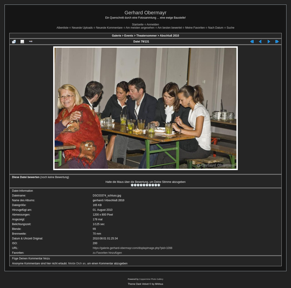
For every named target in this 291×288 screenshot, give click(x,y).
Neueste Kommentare (109, 27)
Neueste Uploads (82, 27)
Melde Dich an (77, 263)
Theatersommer (146, 35)
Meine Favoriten (195, 27)
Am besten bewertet (170, 27)
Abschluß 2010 (169, 35)
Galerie (116, 35)
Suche (230, 27)
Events (128, 35)
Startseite (138, 24)
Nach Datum (215, 27)
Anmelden (153, 24)
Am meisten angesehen (140, 27)
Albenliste (62, 27)
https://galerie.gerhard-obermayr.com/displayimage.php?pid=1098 (132, 248)
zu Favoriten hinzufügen (107, 252)
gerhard (98, 200)
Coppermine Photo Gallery (151, 279)
